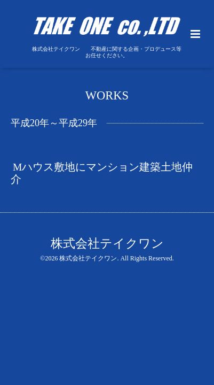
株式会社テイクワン (107, 243)
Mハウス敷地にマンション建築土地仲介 (102, 172)
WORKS (107, 95)
